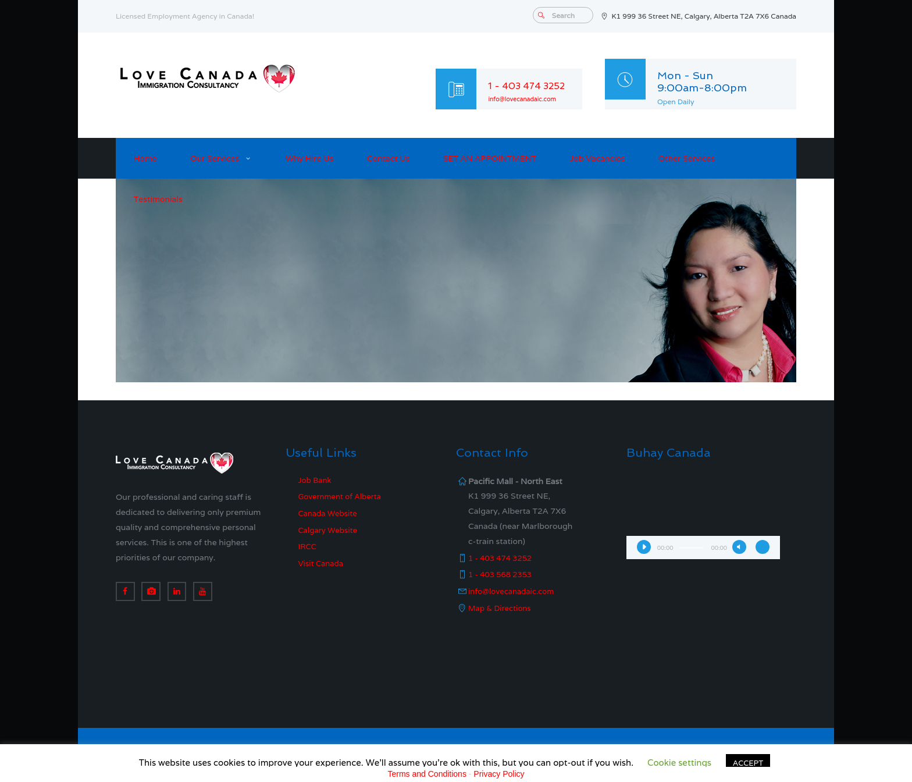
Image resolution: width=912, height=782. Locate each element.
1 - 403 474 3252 (532, 85)
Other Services (686, 158)
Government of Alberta (342, 496)
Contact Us (388, 158)
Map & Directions (501, 608)
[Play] (644, 547)
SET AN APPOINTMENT (489, 158)
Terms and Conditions (427, 774)
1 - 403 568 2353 (502, 574)
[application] (703, 516)
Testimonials (158, 199)
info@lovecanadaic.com (528, 98)
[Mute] (739, 547)
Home (145, 158)
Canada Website (330, 513)
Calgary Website (330, 530)
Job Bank (316, 480)
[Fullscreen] (763, 547)
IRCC (308, 546)
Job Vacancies (597, 158)
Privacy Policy (498, 774)
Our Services (214, 158)
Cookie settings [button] (679, 762)
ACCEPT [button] (748, 763)
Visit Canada (322, 563)
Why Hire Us (309, 158)
